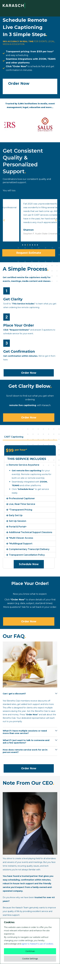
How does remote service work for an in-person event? (25, 750)
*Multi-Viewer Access (21, 538)
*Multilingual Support (20, 543)
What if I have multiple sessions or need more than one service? (25, 731)
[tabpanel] (30, 507)
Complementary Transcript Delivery (29, 549)
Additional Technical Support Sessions (30, 532)
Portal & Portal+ (18, 526)
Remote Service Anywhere (24, 465)
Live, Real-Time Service (22, 504)
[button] (4, 220)
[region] (30, 941)
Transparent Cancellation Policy (27, 555)
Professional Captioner (22, 498)
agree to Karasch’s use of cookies (37, 944)
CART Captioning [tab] (13, 436)
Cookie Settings (30, 958)
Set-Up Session (17, 521)
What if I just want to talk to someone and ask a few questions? (26, 741)
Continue (30, 951)
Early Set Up (15, 515)
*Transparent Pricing (20, 509)
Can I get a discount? (14, 693)
